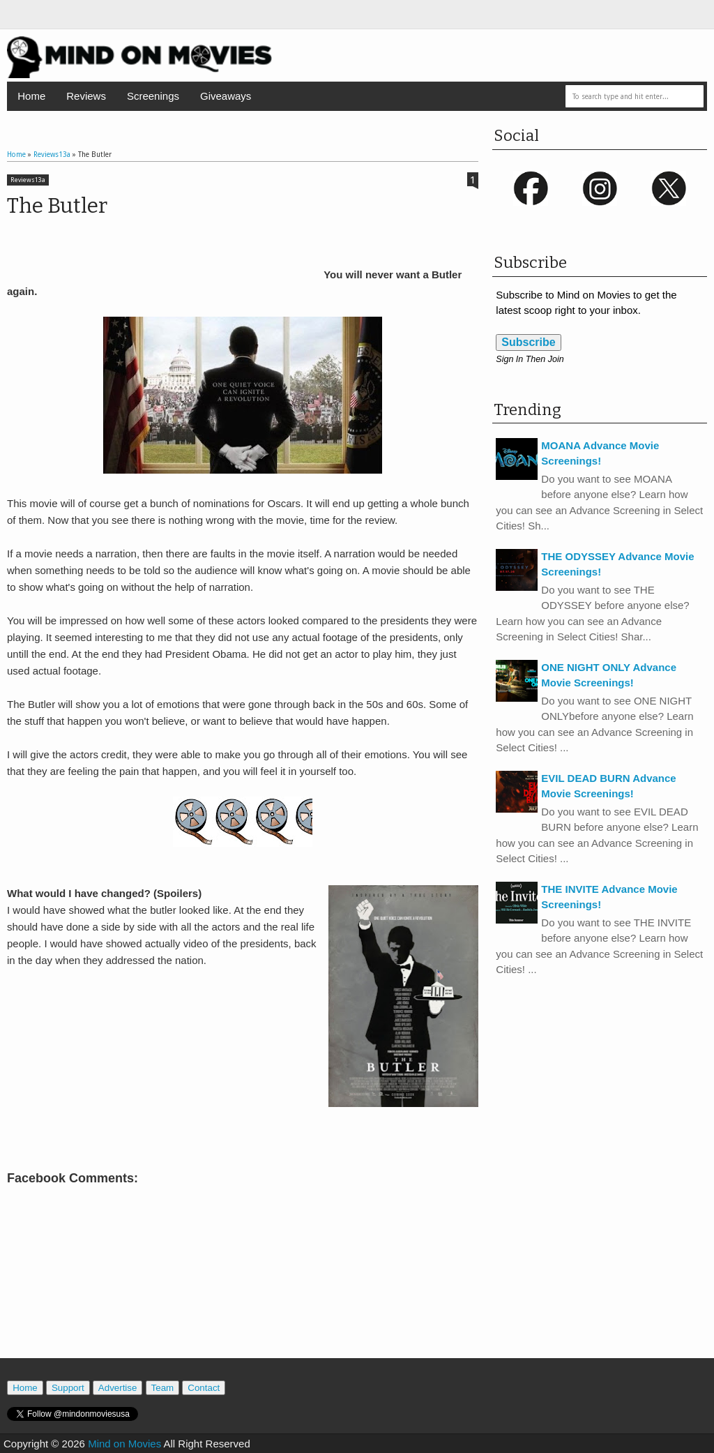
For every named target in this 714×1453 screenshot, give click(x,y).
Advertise (117, 1388)
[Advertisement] (242, 1295)
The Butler (57, 205)
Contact (204, 1388)
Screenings (153, 96)
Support (68, 1388)
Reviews (86, 96)
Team (162, 1388)
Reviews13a (27, 179)
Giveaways (225, 96)
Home (31, 96)
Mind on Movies (124, 1444)
